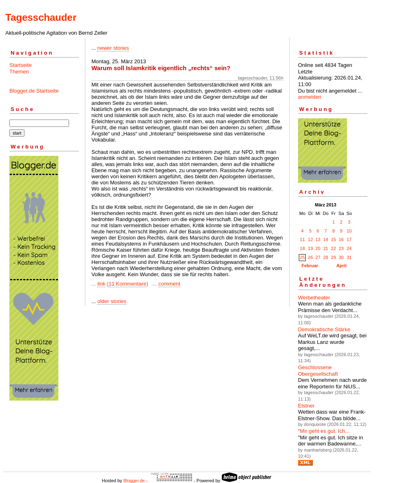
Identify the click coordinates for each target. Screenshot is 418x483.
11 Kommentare (128, 284)
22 (333, 248)
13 (318, 239)
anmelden (309, 97)
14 (325, 239)
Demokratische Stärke (324, 329)
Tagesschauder (40, 17)
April (341, 265)
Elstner (306, 406)
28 (325, 257)
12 (310, 239)
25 (302, 257)
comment (169, 284)
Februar (309, 265)
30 (341, 257)
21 (325, 248)
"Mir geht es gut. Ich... (323, 431)
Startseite (20, 65)
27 (318, 257)
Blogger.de (134, 480)
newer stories (113, 48)
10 (349, 230)
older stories (111, 301)
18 (302, 248)
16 (341, 239)
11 (302, 239)
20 (318, 248)
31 (349, 257)
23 (341, 248)
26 (310, 257)
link (101, 284)
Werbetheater (314, 298)
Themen (19, 72)
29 (333, 257)
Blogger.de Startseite (34, 91)
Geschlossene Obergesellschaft (318, 370)
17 (349, 239)
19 (310, 248)
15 (333, 239)
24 (349, 248)
